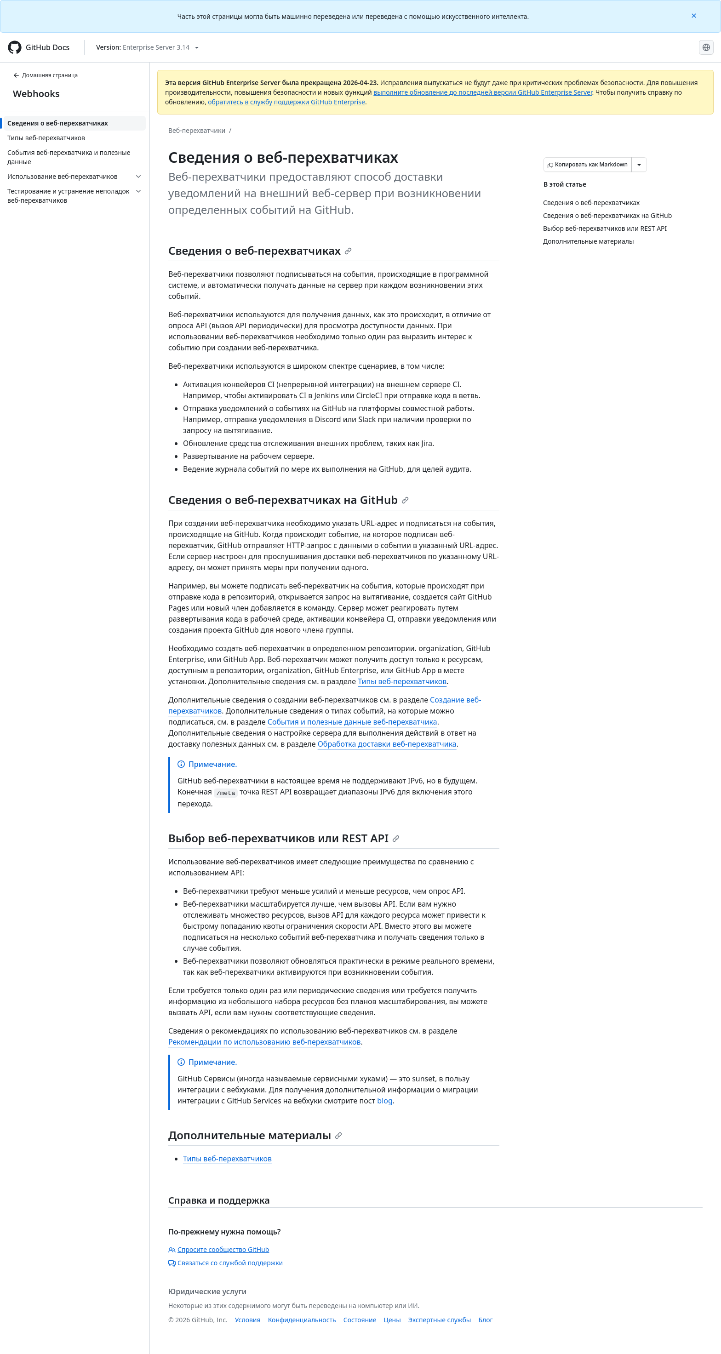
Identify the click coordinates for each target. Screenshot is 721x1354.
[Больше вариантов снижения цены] (639, 164)
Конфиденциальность (302, 1319)
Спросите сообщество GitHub (218, 1249)
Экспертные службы (439, 1319)
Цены (392, 1319)
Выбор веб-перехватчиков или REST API (284, 838)
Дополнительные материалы (255, 1135)
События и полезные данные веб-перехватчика (352, 722)
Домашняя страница (45, 75)
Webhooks (36, 93)
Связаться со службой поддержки (225, 1262)
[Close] (694, 15)
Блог (485, 1319)
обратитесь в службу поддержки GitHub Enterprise (286, 101)
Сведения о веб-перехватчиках (260, 250)
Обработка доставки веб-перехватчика (387, 744)
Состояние (360, 1319)
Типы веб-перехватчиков (402, 681)
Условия (248, 1319)
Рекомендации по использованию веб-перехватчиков (264, 1042)
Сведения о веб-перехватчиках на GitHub (288, 499)
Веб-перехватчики (196, 130)
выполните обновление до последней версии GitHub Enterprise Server (482, 92)
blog (385, 1101)
